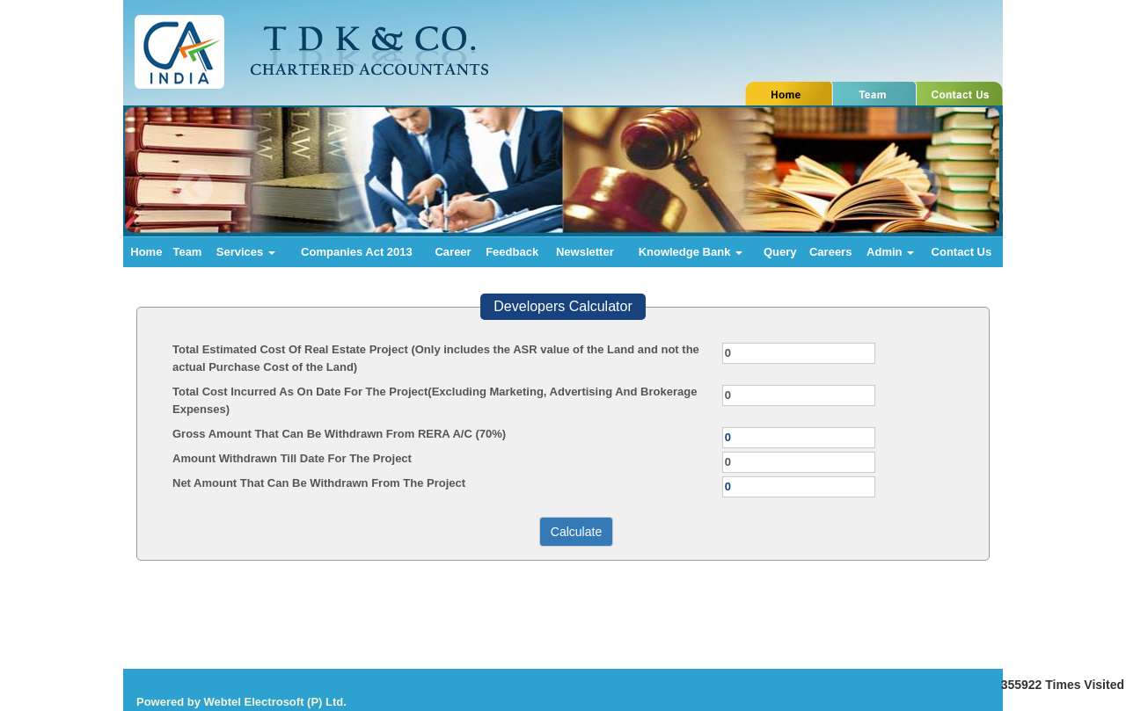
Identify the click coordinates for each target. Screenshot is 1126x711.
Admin (890, 251)
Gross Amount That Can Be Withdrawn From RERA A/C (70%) (339, 433)
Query (780, 251)
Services (245, 251)
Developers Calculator (563, 306)
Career (453, 251)
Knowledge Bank (690, 251)
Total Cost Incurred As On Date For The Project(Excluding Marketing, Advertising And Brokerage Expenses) (434, 400)
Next (922, 188)
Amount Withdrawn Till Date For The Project (292, 458)
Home (146, 251)
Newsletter (585, 251)
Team (186, 251)
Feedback (512, 251)
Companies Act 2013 (357, 251)
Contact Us (962, 251)
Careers (830, 251)
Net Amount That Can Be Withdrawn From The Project (318, 483)
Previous (195, 188)
